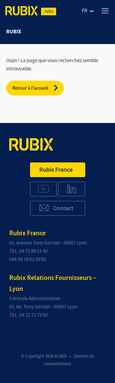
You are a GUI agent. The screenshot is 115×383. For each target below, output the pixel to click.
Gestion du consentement (69, 360)
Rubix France (56, 170)
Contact (56, 208)
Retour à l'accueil (36, 88)
